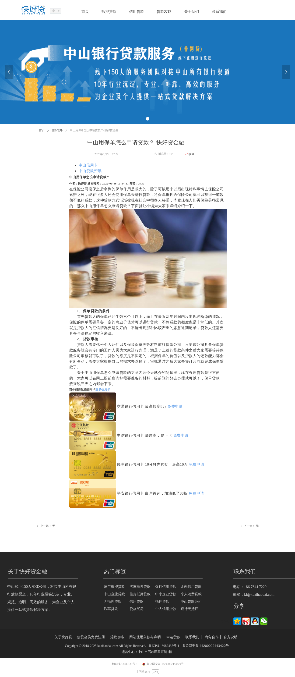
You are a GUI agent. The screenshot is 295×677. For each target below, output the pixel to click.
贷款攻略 (57, 130)
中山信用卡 (88, 165)
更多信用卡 (102, 389)
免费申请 (175, 406)
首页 (42, 130)
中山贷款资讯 (90, 171)
